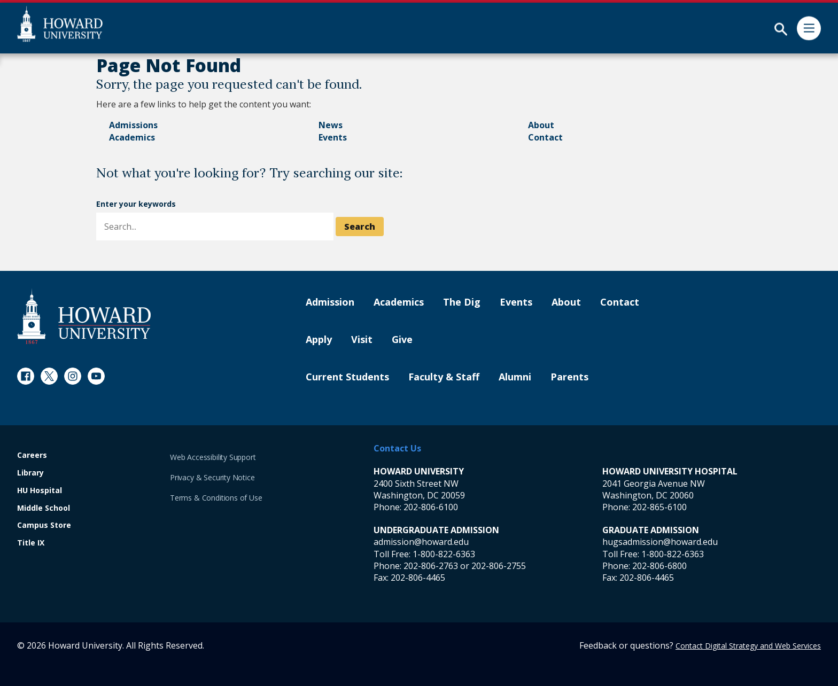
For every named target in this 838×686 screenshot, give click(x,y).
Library (30, 473)
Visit (362, 340)
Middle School (43, 508)
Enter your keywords (136, 204)
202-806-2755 (498, 566)
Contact (545, 137)
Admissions (133, 125)
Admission (330, 302)
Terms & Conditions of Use (216, 498)
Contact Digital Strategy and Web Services (748, 646)
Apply (319, 340)
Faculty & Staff (443, 377)
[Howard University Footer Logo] (84, 316)
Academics (132, 137)
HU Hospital (39, 490)
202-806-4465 (418, 577)
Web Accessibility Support (213, 457)
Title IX (30, 543)
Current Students (347, 377)
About (541, 125)
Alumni (515, 377)
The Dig (461, 302)
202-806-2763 (431, 566)
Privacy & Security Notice (212, 477)
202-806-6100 (431, 507)
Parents (569, 377)
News (331, 125)
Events (333, 137)
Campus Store (44, 525)
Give (402, 340)
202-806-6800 (659, 566)
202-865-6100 (659, 507)
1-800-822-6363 (444, 554)
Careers (32, 455)
